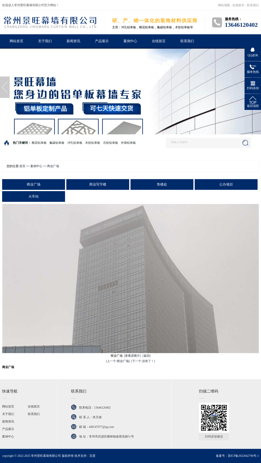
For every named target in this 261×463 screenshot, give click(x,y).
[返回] (146, 355)
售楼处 (162, 184)
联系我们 (253, 5)
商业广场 (53, 166)
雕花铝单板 (39, 142)
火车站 (33, 196)
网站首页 (16, 41)
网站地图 (224, 5)
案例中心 (130, 41)
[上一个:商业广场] (118, 361)
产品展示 (102, 41)
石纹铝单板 (110, 142)
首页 (22, 166)
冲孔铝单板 (74, 142)
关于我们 (45, 41)
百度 (92, 455)
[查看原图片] (132, 355)
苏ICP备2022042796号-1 (243, 455)
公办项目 (226, 184)
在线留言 (238, 5)
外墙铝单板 (128, 142)
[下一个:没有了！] (143, 361)
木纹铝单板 (92, 142)
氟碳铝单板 (56, 142)
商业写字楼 (97, 184)
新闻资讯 (73, 41)
